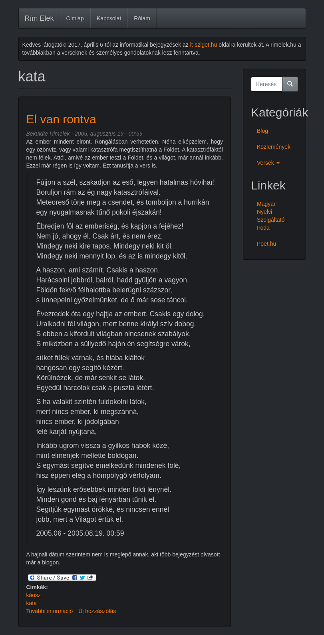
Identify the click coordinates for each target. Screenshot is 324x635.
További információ (49, 611)
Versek (268, 163)
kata (31, 603)
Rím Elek (39, 18)
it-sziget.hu (203, 44)
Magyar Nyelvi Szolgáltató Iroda (270, 216)
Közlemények (273, 147)
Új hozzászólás (97, 611)
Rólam (142, 18)
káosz (33, 595)
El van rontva (61, 119)
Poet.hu (266, 244)
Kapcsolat (109, 18)
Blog (262, 131)
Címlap (75, 18)
